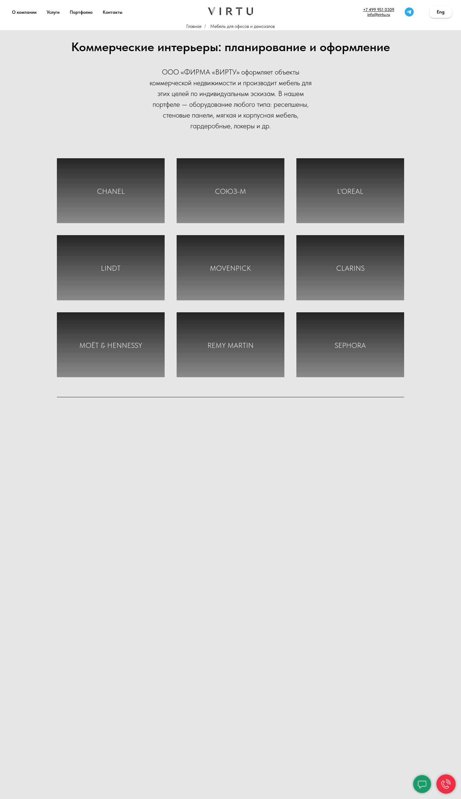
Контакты (112, 12)
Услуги (53, 12)
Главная (193, 26)
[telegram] (409, 11)
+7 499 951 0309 (378, 9)
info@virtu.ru (378, 14)
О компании (24, 12)
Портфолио (81, 12)
